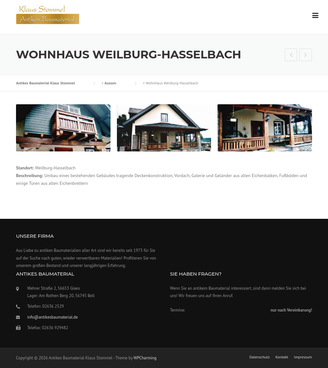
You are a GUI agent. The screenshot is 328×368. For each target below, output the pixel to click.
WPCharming (145, 358)
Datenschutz (259, 357)
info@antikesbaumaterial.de (52, 317)
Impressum (303, 357)
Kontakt (281, 357)
